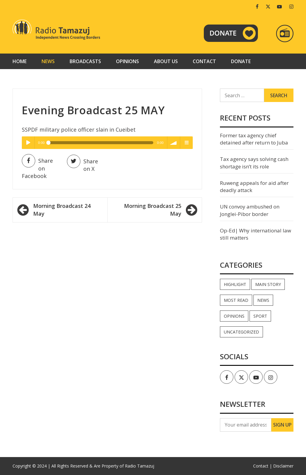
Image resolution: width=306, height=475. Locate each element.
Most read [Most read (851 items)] (236, 300)
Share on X (82, 165)
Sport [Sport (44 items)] (260, 316)
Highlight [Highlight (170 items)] (235, 284)
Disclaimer (283, 466)
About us (166, 61)
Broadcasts (85, 61)
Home (20, 61)
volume (173, 142)
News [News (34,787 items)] (263, 300)
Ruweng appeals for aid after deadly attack (254, 186)
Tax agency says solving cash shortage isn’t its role (254, 163)
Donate (241, 61)
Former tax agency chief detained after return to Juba (254, 139)
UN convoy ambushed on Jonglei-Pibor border (249, 210)
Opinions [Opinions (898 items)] (234, 316)
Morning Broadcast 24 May (62, 209)
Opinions (127, 61)
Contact (204, 61)
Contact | (262, 466)
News (48, 61)
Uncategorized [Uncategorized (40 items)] (241, 332)
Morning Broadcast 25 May (152, 209)
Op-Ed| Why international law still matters (255, 234)
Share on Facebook (37, 168)
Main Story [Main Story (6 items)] (268, 284)
